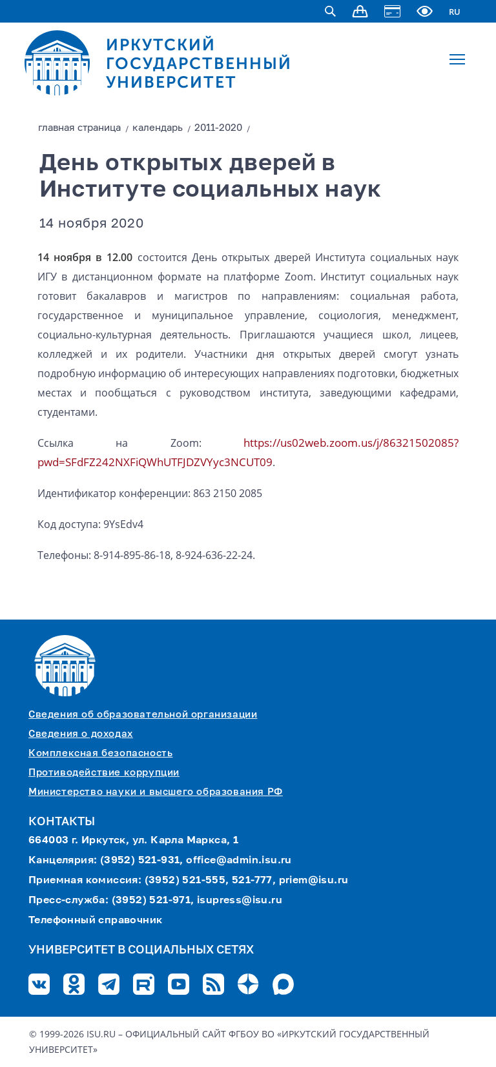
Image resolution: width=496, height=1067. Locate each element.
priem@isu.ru (314, 881)
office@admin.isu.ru (239, 861)
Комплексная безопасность (100, 753)
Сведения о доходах (80, 734)
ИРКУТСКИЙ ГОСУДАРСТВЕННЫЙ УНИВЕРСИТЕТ (199, 63)
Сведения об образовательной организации (142, 714)
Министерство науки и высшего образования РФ (155, 792)
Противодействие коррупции (104, 773)
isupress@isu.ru (239, 901)
